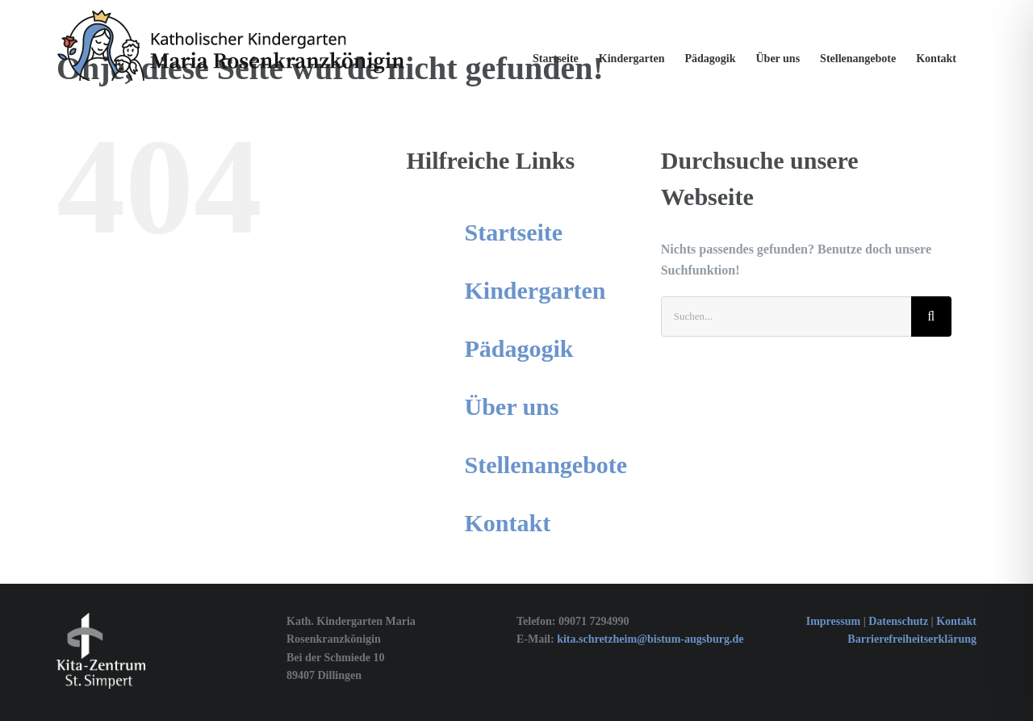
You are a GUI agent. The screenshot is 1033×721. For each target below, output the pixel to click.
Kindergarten (535, 290)
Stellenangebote (546, 464)
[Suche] (931, 316)
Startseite (514, 232)
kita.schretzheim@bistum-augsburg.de (650, 639)
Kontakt (508, 522)
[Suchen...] (786, 316)
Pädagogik (519, 348)
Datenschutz (899, 621)
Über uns (512, 406)
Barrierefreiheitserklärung (912, 639)
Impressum (833, 621)
